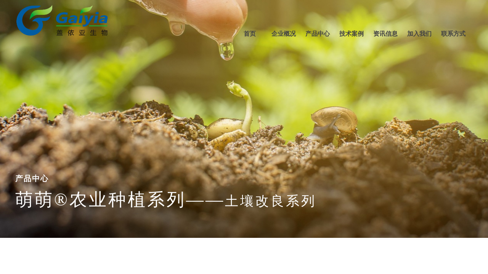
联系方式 (453, 33)
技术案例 (351, 33)
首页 (250, 33)
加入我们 (419, 33)
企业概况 (283, 33)
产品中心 (317, 33)
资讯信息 (385, 33)
